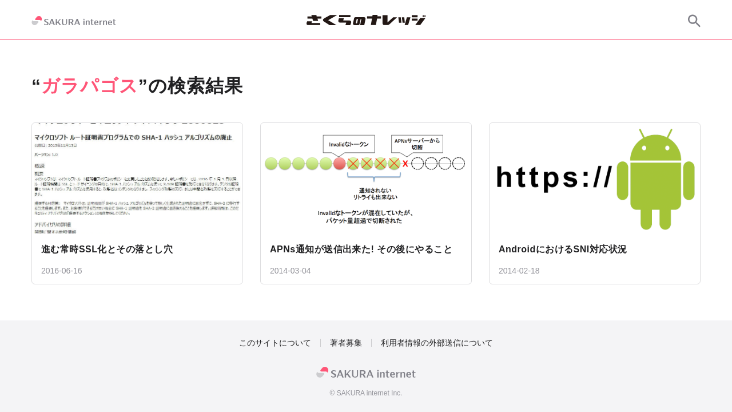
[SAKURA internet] (73, 20)
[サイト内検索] (694, 20)
